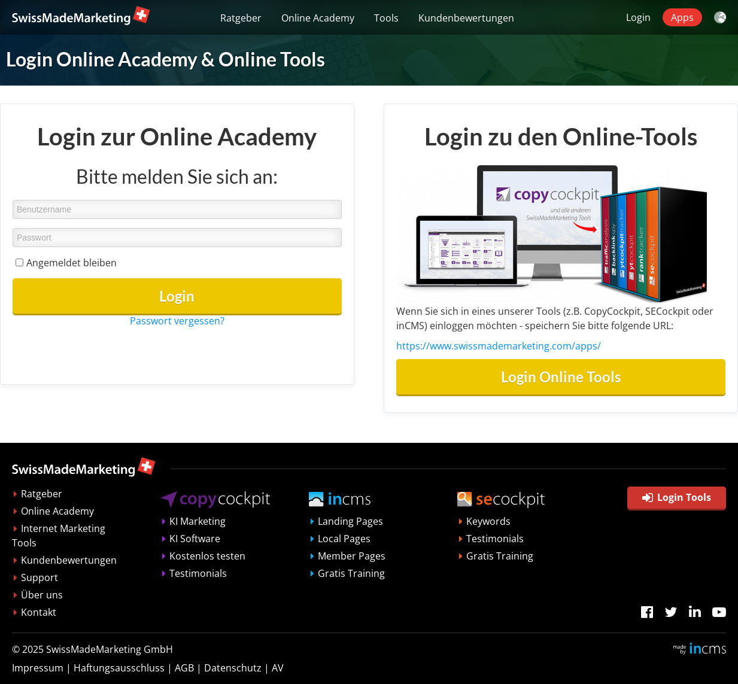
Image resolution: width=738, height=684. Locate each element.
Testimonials (198, 573)
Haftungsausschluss (119, 667)
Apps (682, 17)
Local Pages (344, 538)
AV (278, 667)
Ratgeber (241, 18)
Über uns (42, 594)
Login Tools (676, 497)
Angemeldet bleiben (71, 262)
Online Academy (317, 18)
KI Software (194, 538)
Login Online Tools (561, 376)
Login (638, 17)
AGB (184, 667)
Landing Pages (350, 521)
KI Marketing (197, 521)
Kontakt (38, 612)
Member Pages (351, 556)
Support (39, 577)
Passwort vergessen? (177, 320)
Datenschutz (233, 667)
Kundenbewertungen (466, 18)
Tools (386, 18)
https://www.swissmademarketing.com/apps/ (498, 345)
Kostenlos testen (207, 556)
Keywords (488, 521)
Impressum (37, 667)
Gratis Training (351, 573)
